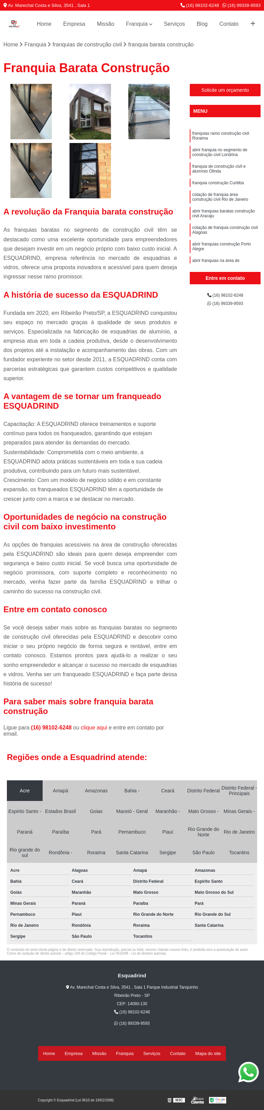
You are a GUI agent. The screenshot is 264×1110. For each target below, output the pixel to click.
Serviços (174, 24)
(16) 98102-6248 (199, 5)
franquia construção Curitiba (218, 194)
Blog (202, 24)
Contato (229, 24)
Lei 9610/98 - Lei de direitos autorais (138, 956)
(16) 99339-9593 (241, 5)
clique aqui (94, 730)
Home (44, 24)
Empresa (74, 24)
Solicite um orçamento (225, 92)
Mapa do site (208, 1054)
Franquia (136, 24)
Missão (105, 24)
